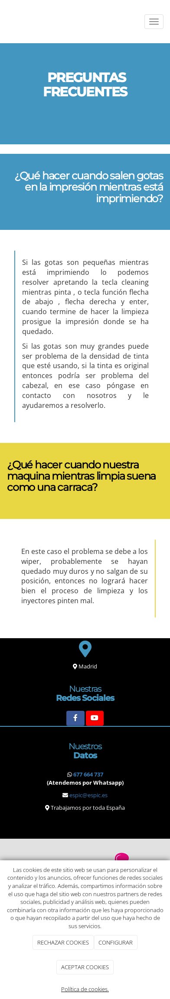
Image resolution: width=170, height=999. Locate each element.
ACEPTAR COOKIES (85, 967)
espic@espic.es (88, 795)
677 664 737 (88, 774)
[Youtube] (95, 718)
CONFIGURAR (115, 942)
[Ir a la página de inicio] (4, 21)
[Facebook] (75, 718)
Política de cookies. (85, 989)
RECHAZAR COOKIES (63, 942)
